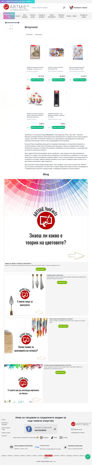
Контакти (4, 435)
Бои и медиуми (24, 16)
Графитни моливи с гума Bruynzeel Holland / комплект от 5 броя (56, 115)
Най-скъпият (38, 34)
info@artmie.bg (77, 429)
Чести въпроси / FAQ (6, 428)
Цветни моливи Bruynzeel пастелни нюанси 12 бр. (76, 68)
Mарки (74, 16)
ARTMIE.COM (48, 455)
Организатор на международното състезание (50, 449)
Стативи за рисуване (42, 16)
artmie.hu (16, 455)
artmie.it (46, 458)
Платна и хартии (32, 16)
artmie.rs (29, 455)
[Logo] (16, 7)
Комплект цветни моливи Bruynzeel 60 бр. (55, 68)
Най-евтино (29, 34)
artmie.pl (41, 455)
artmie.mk (75, 455)
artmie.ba (56, 455)
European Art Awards (44, 445)
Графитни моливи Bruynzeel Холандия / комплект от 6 (35, 68)
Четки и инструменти (51, 16)
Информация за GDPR (77, 432)
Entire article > (41, 269)
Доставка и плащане (5, 423)
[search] (64, 8)
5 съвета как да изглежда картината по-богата (57, 365)
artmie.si (35, 455)
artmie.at (82, 455)
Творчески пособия (61, 16)
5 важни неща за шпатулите (55, 275)
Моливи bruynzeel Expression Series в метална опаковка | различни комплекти (35, 115)
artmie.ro (63, 455)
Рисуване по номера (83, 16)
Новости (18, 16)
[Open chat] (87, 456)
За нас (4, 419)
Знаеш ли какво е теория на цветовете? (18, 263)
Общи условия (6, 432)
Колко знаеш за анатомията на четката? (61, 319)
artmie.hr (23, 455)
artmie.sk (4, 455)
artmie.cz (10, 455)
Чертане (69, 16)
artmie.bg (69, 455)
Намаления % (9, 15)
